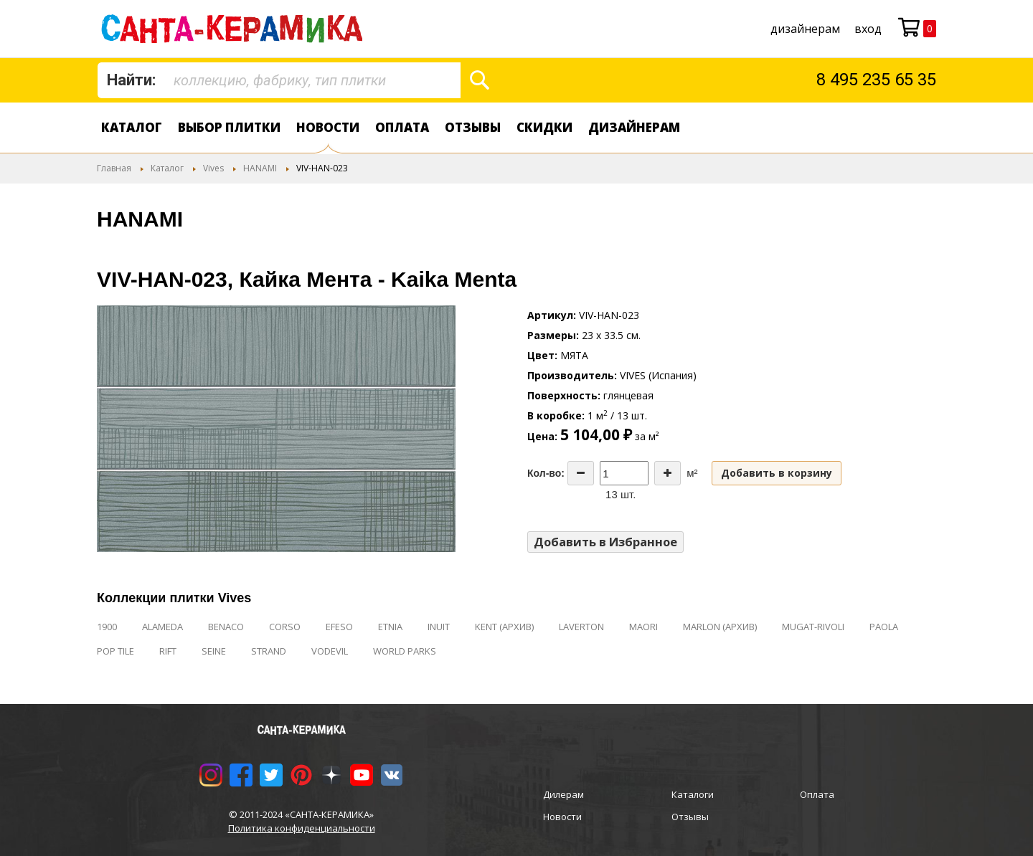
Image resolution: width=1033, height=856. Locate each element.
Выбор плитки (229, 127)
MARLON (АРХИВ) (720, 626)
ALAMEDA (162, 626)
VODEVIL (329, 651)
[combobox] (279, 80)
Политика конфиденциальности (301, 828)
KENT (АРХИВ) (504, 626)
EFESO (339, 626)
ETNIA (390, 626)
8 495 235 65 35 (876, 80)
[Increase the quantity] (667, 473)
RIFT (167, 651)
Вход (868, 29)
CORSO (285, 626)
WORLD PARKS (404, 651)
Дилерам (563, 794)
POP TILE (115, 651)
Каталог (131, 127)
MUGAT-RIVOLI (813, 626)
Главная (114, 168)
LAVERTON (581, 626)
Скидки (544, 127)
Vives (213, 168)
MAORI (643, 626)
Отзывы (473, 127)
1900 (107, 626)
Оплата (402, 127)
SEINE (214, 651)
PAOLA (883, 626)
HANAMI (260, 168)
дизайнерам (805, 29)
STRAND (268, 651)
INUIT (439, 626)
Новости (327, 127)
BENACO (226, 626)
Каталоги (692, 794)
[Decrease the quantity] (580, 473)
